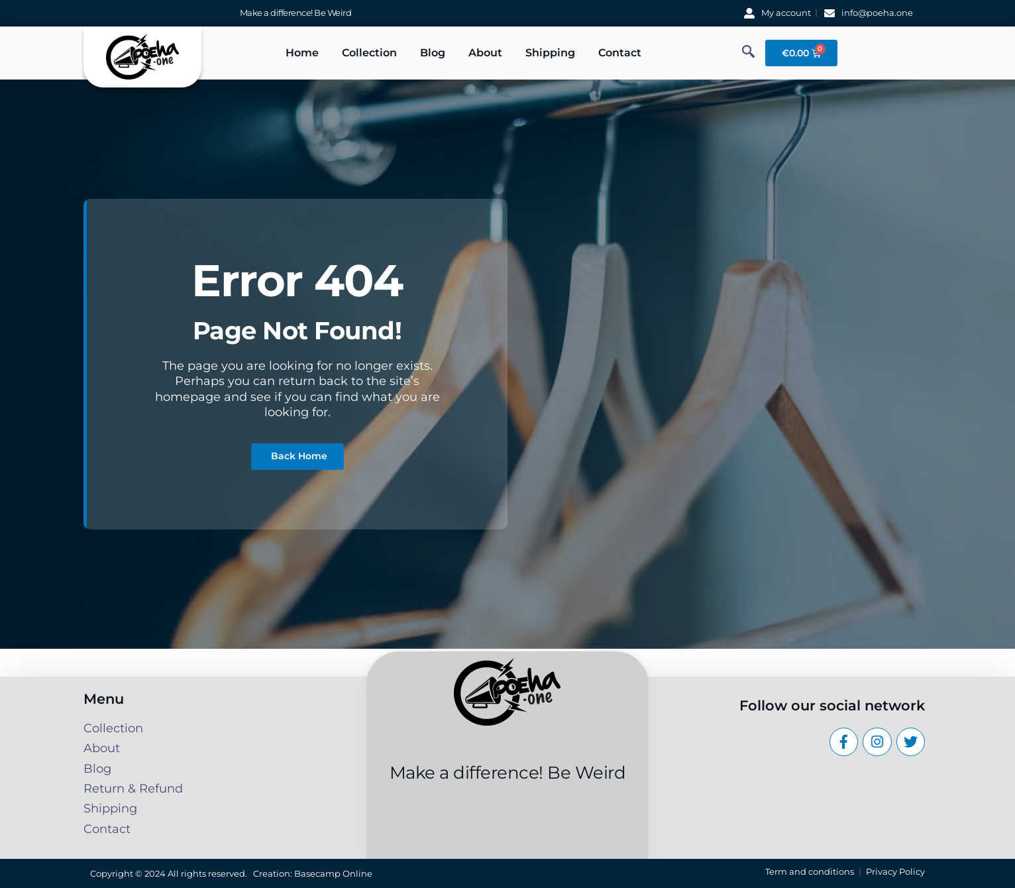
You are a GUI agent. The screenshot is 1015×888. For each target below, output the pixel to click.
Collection (369, 52)
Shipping (550, 52)
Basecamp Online (333, 873)
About (485, 52)
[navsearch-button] (748, 53)
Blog (432, 52)
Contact (619, 52)
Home (302, 52)
